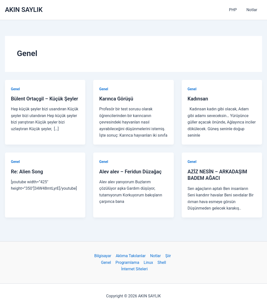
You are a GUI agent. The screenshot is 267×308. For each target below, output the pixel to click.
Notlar (252, 9)
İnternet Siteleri (134, 268)
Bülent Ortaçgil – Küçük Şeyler (45, 99)
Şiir (167, 255)
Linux (148, 261)
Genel (15, 89)
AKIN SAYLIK (24, 9)
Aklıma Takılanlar (131, 255)
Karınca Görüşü (116, 99)
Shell (161, 261)
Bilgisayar (103, 255)
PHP (235, 9)
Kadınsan (198, 99)
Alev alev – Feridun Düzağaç (130, 171)
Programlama (128, 261)
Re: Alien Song (27, 171)
